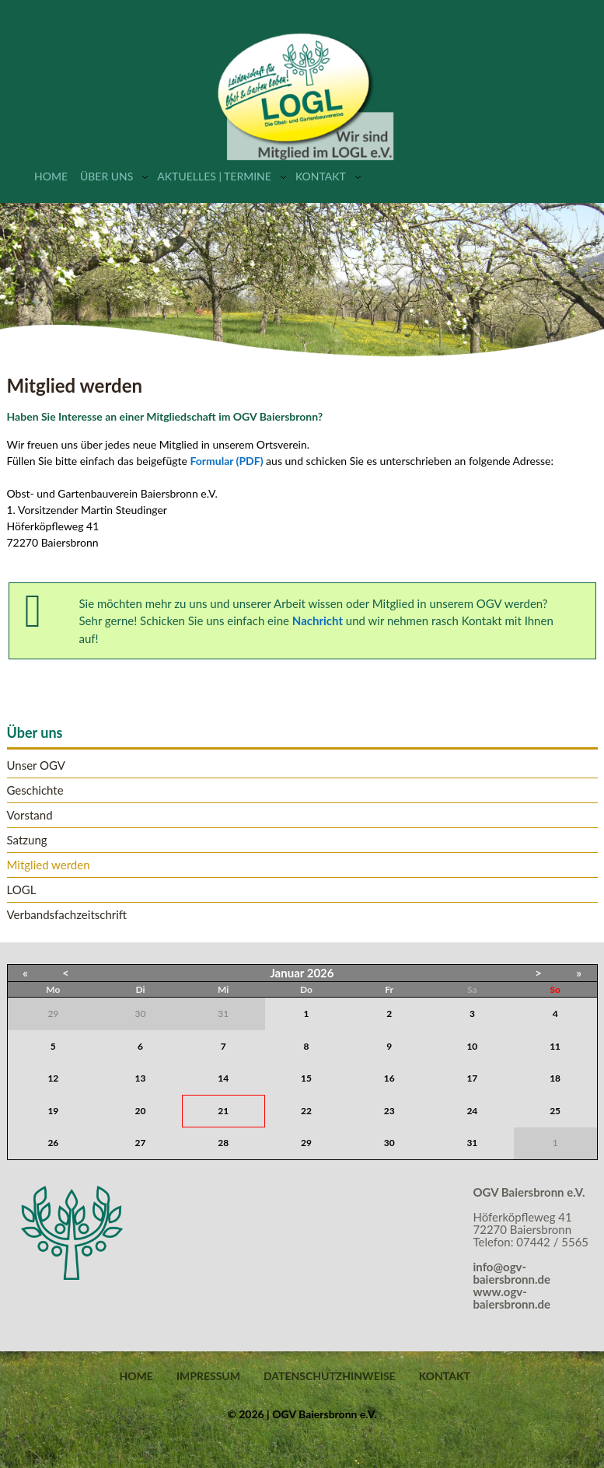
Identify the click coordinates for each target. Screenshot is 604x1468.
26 (52, 1142)
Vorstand (30, 815)
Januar (287, 973)
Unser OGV (36, 765)
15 (306, 1078)
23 (389, 1111)
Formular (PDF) (227, 460)
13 (140, 1078)
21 (223, 1111)
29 (306, 1142)
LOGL (22, 890)
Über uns (106, 176)
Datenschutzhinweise (330, 1376)
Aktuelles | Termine (214, 176)
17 (471, 1078)
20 (140, 1111)
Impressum (208, 1376)
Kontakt (320, 176)
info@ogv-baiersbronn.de (512, 1273)
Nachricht (317, 620)
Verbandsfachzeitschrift (67, 915)
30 (389, 1142)
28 (223, 1142)
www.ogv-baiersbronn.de (512, 1297)
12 (52, 1078)
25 (555, 1111)
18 (555, 1078)
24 (471, 1111)
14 (223, 1078)
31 (471, 1142)
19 (52, 1111)
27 (140, 1142)
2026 (320, 973)
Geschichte (35, 790)
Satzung (27, 840)
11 (555, 1046)
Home (51, 176)
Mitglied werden (48, 865)
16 (389, 1078)
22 (306, 1111)
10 (471, 1046)
